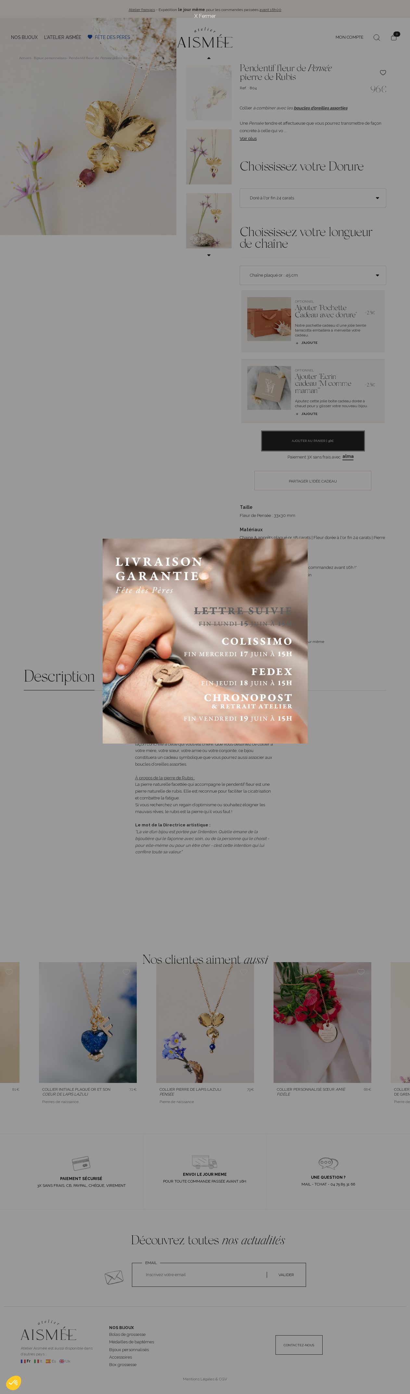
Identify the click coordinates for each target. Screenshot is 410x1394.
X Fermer (205, 16)
